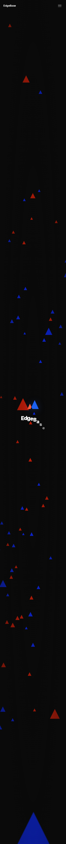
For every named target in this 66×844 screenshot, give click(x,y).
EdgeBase (9, 5)
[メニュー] (60, 5)
